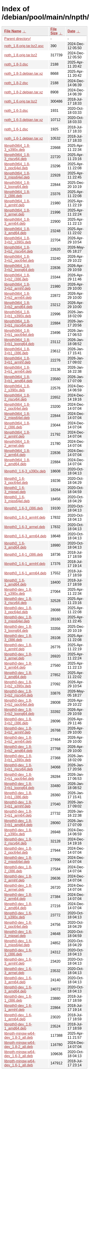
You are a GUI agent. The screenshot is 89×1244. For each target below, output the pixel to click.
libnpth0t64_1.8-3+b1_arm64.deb (17, 369)
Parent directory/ (17, 39)
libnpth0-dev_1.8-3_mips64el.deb (18, 619)
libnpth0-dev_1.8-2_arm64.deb (18, 897)
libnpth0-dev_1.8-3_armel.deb (18, 656)
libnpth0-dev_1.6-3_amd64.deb (18, 989)
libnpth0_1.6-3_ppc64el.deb (16, 481)
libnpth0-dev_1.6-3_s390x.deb (18, 915)
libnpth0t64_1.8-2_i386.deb (17, 425)
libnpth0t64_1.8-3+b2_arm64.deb (17, 296)
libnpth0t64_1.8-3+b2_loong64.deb (19, 268)
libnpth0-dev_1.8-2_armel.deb (18, 887)
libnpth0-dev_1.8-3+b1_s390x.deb (18, 758)
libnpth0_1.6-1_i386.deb (23, 554)
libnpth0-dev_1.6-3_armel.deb (18, 971)
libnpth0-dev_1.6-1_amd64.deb (18, 1026)
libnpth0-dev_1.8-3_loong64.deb (18, 629)
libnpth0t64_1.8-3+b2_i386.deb (17, 277)
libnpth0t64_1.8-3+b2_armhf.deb (17, 286)
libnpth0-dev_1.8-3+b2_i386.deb (18, 721)
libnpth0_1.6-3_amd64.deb (15, 545)
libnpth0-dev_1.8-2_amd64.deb (18, 906)
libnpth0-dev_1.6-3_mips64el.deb (18, 943)
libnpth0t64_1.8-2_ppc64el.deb (17, 406)
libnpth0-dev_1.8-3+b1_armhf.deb (18, 804)
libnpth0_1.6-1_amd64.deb (15, 582)
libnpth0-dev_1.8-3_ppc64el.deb (18, 610)
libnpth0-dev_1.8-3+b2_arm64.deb (18, 739)
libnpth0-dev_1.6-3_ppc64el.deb (18, 925)
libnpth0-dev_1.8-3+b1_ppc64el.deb (19, 777)
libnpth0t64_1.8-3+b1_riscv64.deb (18, 323)
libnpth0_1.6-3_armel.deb (24, 527)
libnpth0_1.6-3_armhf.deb (24, 517)
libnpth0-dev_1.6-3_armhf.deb (18, 961)
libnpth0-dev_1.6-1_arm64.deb (18, 1017)
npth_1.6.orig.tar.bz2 (20, 101)
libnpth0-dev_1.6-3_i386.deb (18, 952)
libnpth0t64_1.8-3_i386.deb (17, 194)
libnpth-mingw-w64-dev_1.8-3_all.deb (20, 1035)
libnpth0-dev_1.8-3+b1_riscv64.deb (18, 767)
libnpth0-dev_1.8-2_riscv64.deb (18, 841)
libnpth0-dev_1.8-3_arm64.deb (18, 665)
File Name (12, 31)
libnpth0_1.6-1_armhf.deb (24, 564)
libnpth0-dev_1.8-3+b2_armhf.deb (18, 730)
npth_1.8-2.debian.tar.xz (23, 92)
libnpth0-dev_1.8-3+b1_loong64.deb (19, 786)
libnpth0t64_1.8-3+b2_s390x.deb (17, 240)
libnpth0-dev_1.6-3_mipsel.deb (18, 934)
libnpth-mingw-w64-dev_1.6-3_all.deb (20, 1054)
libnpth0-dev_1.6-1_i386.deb (18, 998)
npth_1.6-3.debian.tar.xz (23, 120)
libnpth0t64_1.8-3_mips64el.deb (17, 175)
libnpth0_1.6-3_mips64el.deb (17, 499)
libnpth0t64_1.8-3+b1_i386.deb (17, 351)
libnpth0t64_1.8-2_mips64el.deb (17, 416)
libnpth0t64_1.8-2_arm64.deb (17, 453)
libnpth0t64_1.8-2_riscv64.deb (17, 397)
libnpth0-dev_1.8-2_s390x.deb (18, 832)
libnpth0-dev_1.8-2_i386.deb (18, 869)
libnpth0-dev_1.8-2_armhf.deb (18, 878)
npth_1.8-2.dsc (16, 83)
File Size (54, 31)
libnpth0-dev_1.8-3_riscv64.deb (18, 601)
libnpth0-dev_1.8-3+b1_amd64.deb (18, 823)
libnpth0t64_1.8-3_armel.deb (17, 212)
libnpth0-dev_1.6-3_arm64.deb (18, 980)
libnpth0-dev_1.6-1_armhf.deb (18, 1008)
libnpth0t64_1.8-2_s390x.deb (17, 388)
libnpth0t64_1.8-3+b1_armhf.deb (17, 360)
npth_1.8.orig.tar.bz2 (20, 55)
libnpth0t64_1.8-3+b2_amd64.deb (18, 305)
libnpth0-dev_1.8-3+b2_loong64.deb (19, 712)
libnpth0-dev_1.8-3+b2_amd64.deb (18, 749)
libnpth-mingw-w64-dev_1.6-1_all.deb (20, 1063)
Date (72, 31)
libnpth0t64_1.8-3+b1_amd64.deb (18, 379)
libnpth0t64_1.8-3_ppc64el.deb (17, 166)
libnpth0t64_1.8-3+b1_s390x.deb (17, 314)
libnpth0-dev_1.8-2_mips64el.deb (18, 860)
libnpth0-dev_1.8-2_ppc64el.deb (18, 850)
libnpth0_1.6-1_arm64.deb (25, 573)
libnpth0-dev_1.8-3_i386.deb (18, 638)
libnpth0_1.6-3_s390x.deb (25, 471)
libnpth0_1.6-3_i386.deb (23, 508)
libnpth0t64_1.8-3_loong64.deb (17, 185)
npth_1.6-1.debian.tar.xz (23, 138)
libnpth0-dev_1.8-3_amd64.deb (18, 675)
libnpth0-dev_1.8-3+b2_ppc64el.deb (19, 702)
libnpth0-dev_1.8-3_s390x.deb (18, 592)
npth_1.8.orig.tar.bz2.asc (24, 46)
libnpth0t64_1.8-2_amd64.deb (17, 462)
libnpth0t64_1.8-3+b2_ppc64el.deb (19, 258)
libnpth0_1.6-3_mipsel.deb (15, 490)
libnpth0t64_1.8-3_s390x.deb (17, 148)
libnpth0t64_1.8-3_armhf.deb (17, 203)
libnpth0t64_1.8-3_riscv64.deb (17, 157)
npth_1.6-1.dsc (16, 129)
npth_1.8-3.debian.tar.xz (23, 73)
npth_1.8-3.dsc (16, 64)
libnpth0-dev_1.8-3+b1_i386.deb (18, 795)
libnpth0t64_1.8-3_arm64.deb (17, 221)
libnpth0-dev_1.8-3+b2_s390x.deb (18, 684)
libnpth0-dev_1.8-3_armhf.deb (18, 647)
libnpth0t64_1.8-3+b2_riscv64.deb (18, 249)
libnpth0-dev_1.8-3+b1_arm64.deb (18, 813)
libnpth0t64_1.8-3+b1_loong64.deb (19, 342)
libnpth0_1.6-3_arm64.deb (25, 536)
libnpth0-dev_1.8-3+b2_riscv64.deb (18, 693)
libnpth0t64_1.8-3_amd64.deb (17, 231)
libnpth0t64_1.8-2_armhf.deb (17, 434)
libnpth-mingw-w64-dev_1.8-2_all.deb (20, 1045)
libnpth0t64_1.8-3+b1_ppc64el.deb (19, 333)
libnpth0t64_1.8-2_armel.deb (17, 444)
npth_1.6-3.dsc (16, 110)
